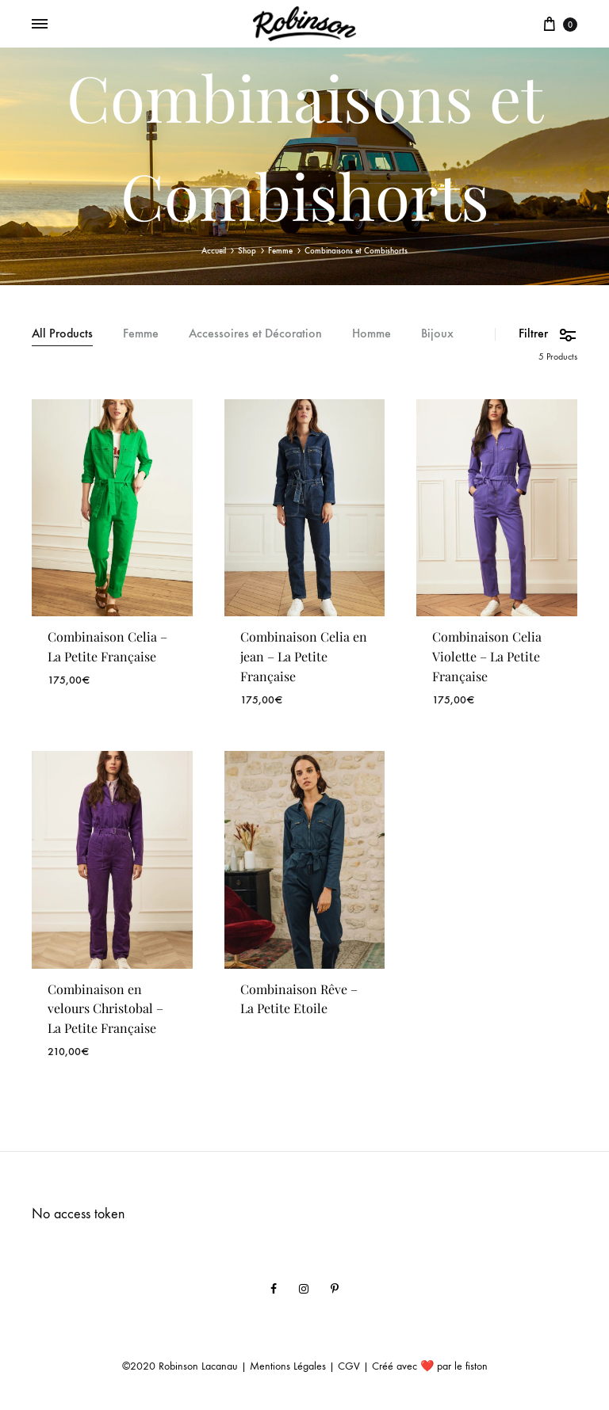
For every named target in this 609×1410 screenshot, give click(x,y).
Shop (247, 251)
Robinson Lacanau (198, 1366)
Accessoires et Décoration (255, 334)
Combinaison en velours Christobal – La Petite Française (105, 1009)
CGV (349, 1366)
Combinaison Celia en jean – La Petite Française (303, 656)
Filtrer (548, 334)
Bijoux (437, 334)
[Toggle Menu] (40, 24)
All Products (62, 334)
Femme (280, 251)
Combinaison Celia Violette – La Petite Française (487, 656)
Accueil (213, 251)
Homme (371, 334)
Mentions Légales (288, 1366)
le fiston (471, 1366)
